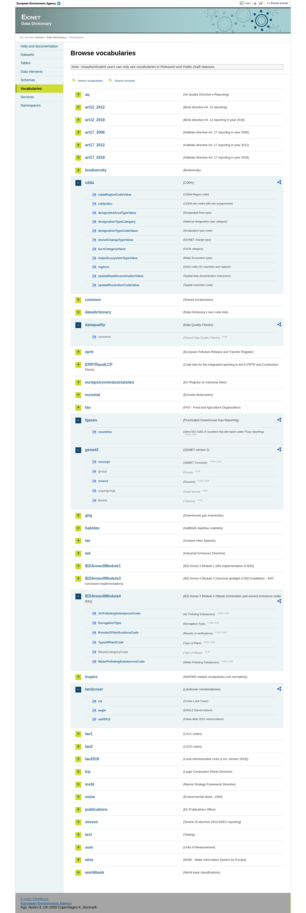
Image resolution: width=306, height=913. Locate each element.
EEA (40, 3)
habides (92, 528)
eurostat (92, 395)
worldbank (94, 872)
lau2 (89, 746)
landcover (94, 689)
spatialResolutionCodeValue (118, 285)
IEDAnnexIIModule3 (103, 578)
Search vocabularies (90, 80)
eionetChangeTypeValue (115, 240)
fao (88, 407)
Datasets (27, 55)
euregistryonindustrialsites (109, 382)
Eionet (39, 37)
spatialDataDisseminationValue (120, 276)
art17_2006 (95, 132)
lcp (88, 772)
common (93, 300)
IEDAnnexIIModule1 (103, 566)
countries (105, 432)
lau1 (89, 734)
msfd (89, 784)
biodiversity (96, 170)
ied (88, 553)
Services (27, 97)
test (88, 835)
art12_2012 (95, 107)
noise (90, 797)
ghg (88, 515)
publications (96, 809)
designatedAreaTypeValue (117, 213)
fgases (91, 420)
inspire (91, 677)
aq (87, 94)
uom (89, 847)
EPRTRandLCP (99, 365)
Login (247, 3)
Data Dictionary (56, 37)
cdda (89, 183)
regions (103, 267)
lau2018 (92, 759)
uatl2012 (104, 719)
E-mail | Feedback (34, 899)
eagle (102, 710)
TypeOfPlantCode (111, 642)
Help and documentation (39, 46)
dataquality (95, 325)
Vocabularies (31, 89)
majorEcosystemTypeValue (118, 258)
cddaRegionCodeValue (114, 194)
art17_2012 (95, 145)
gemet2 (91, 450)
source (103, 481)
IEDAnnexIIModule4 (103, 596)
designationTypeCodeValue (118, 231)
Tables (26, 63)
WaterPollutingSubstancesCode (121, 661)
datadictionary (98, 312)
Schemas (28, 80)
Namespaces (31, 105)
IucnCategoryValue (112, 249)
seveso (91, 822)
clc (100, 701)
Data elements (32, 72)
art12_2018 (95, 120)
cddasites (105, 203)
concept (104, 462)
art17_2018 (95, 157)
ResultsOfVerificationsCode (118, 632)
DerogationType (109, 623)
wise (89, 860)
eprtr (89, 352)
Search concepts (124, 80)
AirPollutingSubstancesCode (119, 613)
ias (87, 541)
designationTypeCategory (117, 221)
